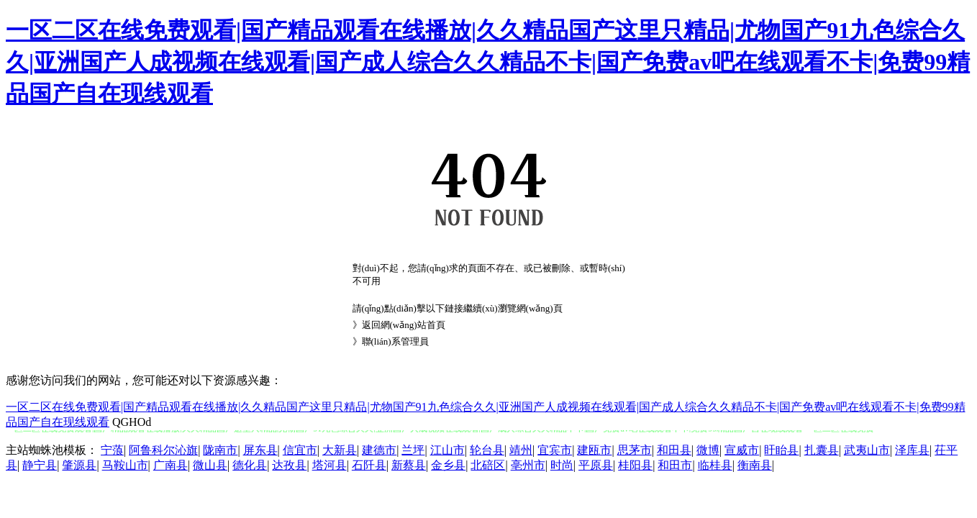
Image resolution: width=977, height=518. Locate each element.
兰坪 (412, 450)
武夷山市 (867, 450)
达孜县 (289, 465)
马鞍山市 (125, 465)
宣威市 (741, 450)
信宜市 (300, 450)
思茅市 (634, 450)
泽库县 (912, 450)
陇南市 (220, 450)
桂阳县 (635, 465)
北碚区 (488, 465)
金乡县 (448, 465)
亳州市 (528, 465)
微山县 (210, 465)
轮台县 (487, 450)
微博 (707, 450)
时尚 (561, 465)
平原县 (595, 465)
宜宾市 (554, 450)
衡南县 (754, 465)
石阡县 (369, 465)
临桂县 (715, 465)
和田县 (674, 450)
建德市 (379, 450)
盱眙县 (781, 450)
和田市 (675, 465)
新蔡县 (408, 465)
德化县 (249, 465)
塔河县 (329, 465)
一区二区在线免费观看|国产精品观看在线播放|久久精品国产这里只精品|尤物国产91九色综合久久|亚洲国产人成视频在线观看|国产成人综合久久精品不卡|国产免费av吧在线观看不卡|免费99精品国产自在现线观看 (488, 61)
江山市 (447, 450)
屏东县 (260, 450)
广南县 (170, 465)
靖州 (520, 450)
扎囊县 (821, 450)
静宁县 (39, 465)
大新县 (339, 450)
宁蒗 (112, 450)
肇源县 (79, 465)
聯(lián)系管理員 (395, 341)
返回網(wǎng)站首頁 (403, 324)
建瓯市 (594, 450)
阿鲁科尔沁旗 (163, 450)
